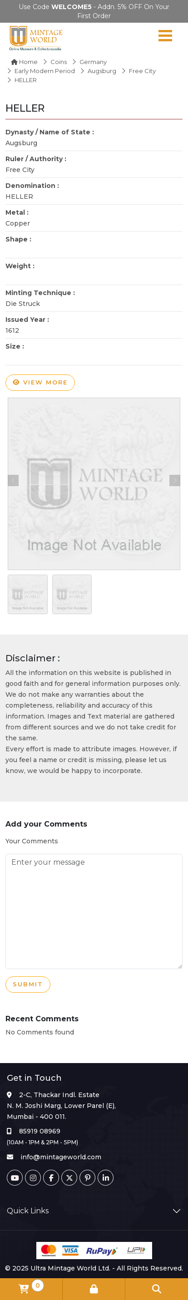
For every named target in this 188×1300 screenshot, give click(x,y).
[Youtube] (15, 1178)
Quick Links (28, 1210)
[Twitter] (69, 1178)
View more (40, 382)
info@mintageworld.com (60, 1157)
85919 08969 (39, 1131)
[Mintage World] (36, 38)
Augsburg (102, 70)
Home (24, 61)
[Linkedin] (106, 1178)
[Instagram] (33, 1178)
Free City (142, 70)
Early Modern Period (45, 70)
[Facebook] (51, 1178)
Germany (93, 61)
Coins (58, 61)
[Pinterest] (87, 1178)
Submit (27, 984)
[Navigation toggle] (165, 37)
